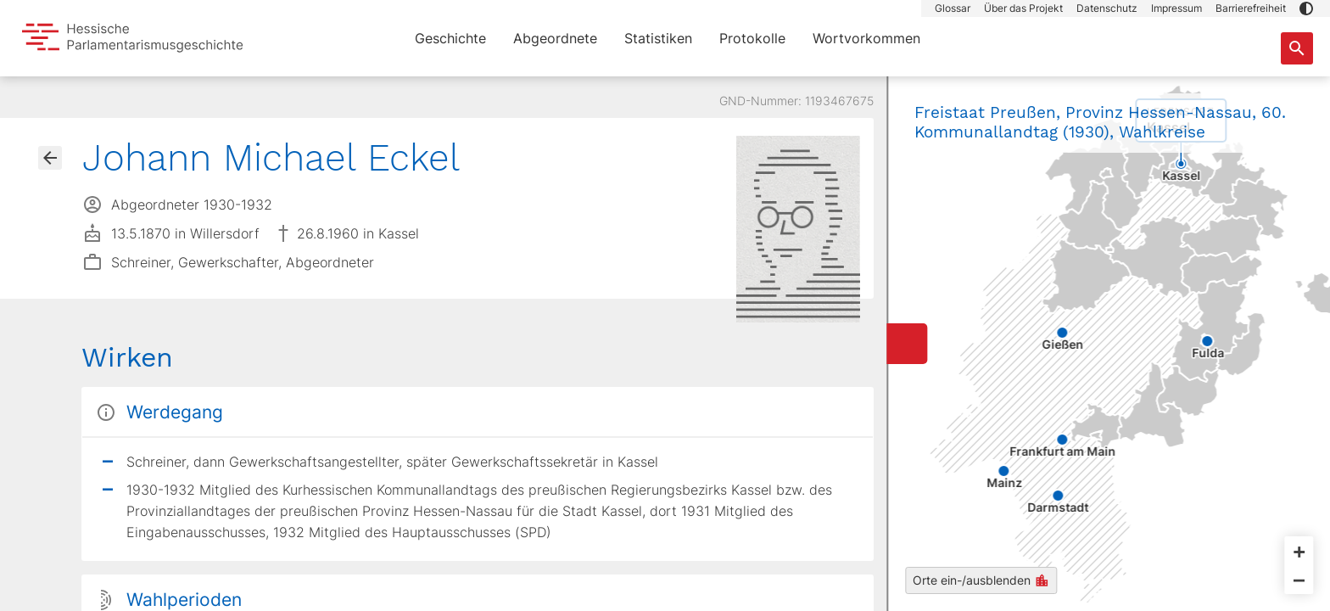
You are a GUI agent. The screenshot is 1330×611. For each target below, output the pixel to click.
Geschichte (450, 38)
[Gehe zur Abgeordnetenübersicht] (50, 158)
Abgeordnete (555, 38)
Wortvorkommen (866, 38)
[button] (1306, 8)
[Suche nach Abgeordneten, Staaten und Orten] (1297, 48)
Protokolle (752, 38)
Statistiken (658, 38)
